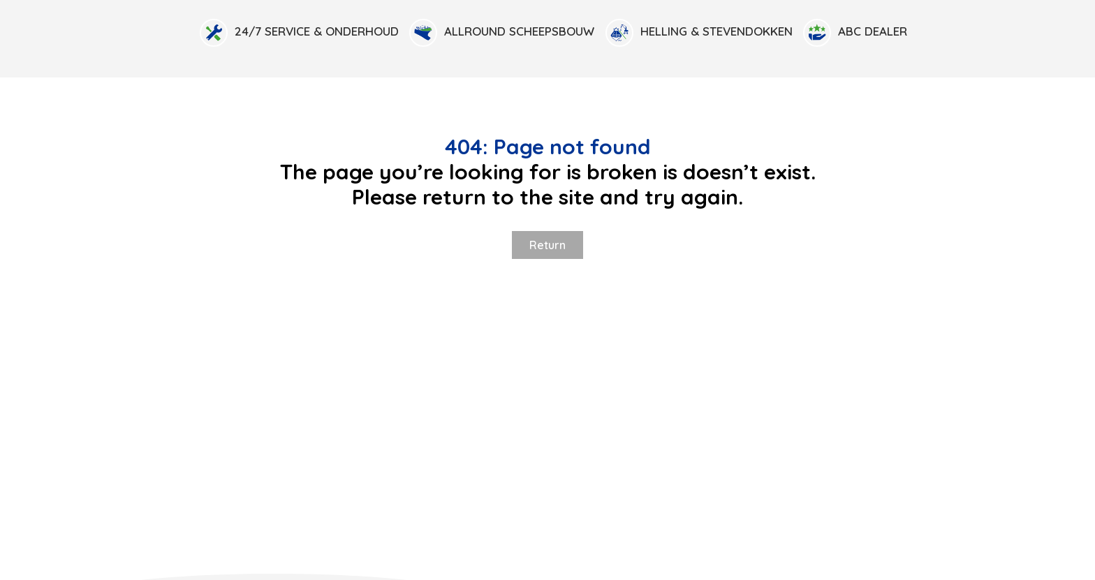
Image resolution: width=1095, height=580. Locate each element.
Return (547, 245)
